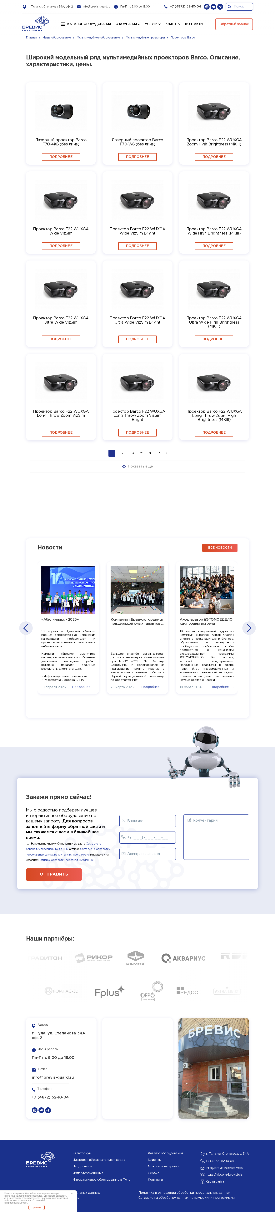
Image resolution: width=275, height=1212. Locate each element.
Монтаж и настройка (163, 1166)
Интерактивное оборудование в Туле (101, 1179)
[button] (25, 628)
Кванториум (81, 1153)
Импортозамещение (87, 1173)
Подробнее (60, 157)
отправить (54, 874)
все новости (220, 547)
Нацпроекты (82, 1166)
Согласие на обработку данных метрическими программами (186, 1197)
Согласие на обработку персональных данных (63, 1192)
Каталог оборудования (89, 24)
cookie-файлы (28, 1193)
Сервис (153, 1173)
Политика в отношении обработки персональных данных (184, 1192)
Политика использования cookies (52, 1197)
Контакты (155, 1179)
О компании (126, 24)
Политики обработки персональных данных (65, 860)
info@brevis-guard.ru (96, 7)
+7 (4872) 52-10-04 (185, 6)
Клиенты (154, 1160)
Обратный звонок (234, 24)
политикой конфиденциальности (24, 1201)
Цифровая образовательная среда (98, 1160)
